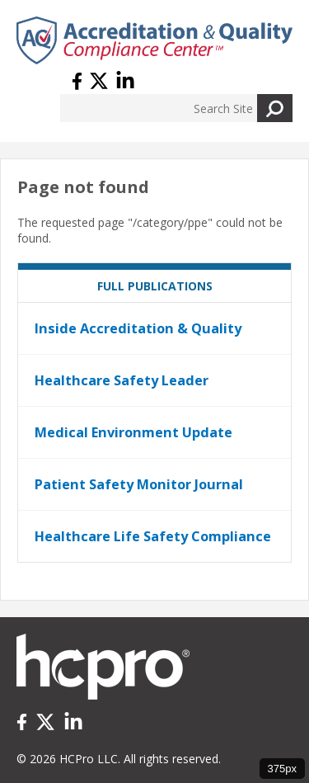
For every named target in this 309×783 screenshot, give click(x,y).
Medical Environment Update (133, 432)
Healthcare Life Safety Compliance (153, 536)
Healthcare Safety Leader (121, 380)
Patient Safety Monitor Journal (139, 484)
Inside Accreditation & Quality (138, 328)
